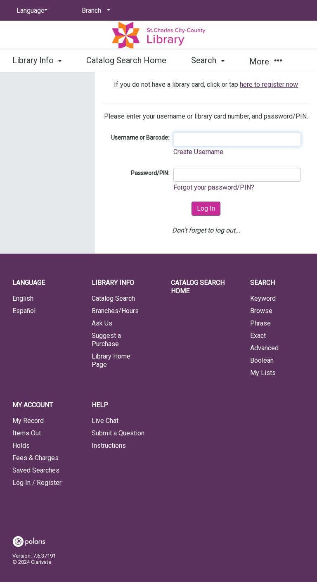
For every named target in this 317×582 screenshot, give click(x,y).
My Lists (263, 373)
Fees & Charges (35, 458)
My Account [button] (32, 405)
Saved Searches (35, 470)
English (22, 298)
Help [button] (100, 405)
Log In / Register (37, 483)
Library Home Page (111, 360)
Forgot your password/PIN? (213, 187)
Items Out (26, 433)
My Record (28, 421)
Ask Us (102, 323)
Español (23, 311)
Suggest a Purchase (106, 340)
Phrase (260, 323)
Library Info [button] (37, 60)
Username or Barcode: (140, 137)
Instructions (109, 445)
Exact (258, 336)
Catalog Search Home (126, 60)
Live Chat (105, 421)
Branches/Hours (115, 311)
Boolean (262, 360)
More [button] (265, 62)
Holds (21, 445)
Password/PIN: (150, 173)
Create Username (198, 152)
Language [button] (28, 283)
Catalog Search (113, 298)
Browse (261, 311)
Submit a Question (118, 433)
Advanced (264, 348)
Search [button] (207, 60)
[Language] (30, 10)
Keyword (263, 298)
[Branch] (94, 10)
